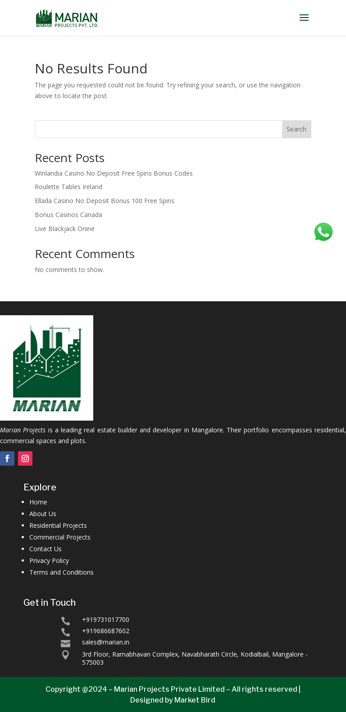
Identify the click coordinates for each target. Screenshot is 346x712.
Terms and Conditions (61, 572)
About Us (42, 513)
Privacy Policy (49, 560)
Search (296, 129)
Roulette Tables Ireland (68, 186)
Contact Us (45, 548)
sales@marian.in (105, 642)
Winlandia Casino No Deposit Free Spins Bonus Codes (114, 173)
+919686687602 (105, 630)
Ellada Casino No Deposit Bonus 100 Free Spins (104, 200)
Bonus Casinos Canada (68, 214)
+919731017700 (105, 619)
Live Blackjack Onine (65, 228)
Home (38, 502)
